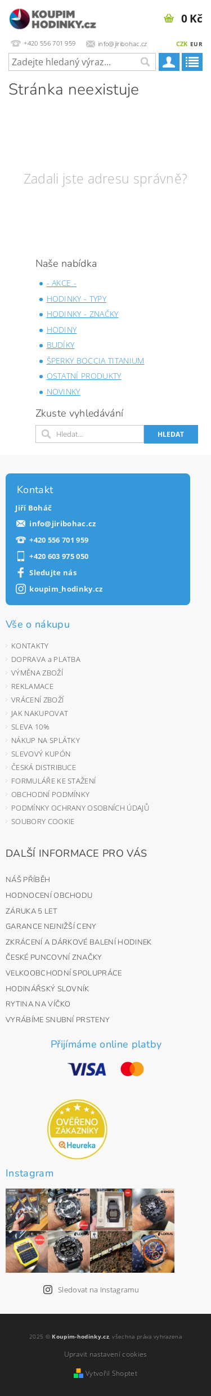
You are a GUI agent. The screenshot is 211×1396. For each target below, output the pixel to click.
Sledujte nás (53, 573)
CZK (182, 43)
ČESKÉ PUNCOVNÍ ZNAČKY (54, 957)
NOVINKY (63, 391)
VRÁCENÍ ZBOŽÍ (37, 700)
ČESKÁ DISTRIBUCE (43, 767)
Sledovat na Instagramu (98, 1290)
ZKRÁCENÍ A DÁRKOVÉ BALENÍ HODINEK (79, 942)
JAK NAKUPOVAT (39, 713)
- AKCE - (62, 283)
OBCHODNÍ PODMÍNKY (50, 794)
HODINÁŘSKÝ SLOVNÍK (47, 989)
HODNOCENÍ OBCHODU (49, 896)
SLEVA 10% (30, 727)
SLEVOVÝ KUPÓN (40, 754)
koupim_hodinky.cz (65, 589)
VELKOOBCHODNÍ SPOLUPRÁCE (64, 973)
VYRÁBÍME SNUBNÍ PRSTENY (58, 1020)
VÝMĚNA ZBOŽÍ (37, 673)
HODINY (62, 329)
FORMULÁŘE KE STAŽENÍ (53, 781)
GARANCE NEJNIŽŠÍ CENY (51, 926)
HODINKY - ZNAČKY (83, 313)
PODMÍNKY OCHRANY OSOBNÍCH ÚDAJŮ (80, 808)
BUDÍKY (61, 344)
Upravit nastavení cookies (105, 1354)
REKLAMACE (32, 686)
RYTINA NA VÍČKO (38, 1004)
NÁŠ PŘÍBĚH (28, 880)
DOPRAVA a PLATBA (45, 659)
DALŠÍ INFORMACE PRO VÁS (76, 853)
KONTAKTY (30, 646)
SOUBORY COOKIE (42, 821)
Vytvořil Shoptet (111, 1373)
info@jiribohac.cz (62, 524)
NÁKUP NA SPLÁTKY (45, 740)
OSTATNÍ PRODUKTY (84, 375)
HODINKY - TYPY (76, 298)
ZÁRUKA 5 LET (31, 911)
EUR (196, 44)
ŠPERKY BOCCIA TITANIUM (96, 360)
